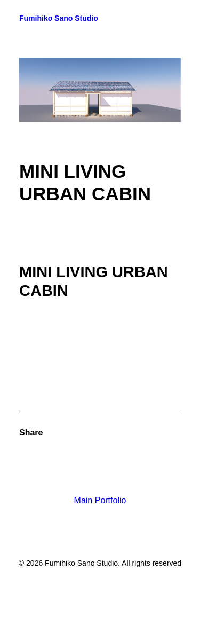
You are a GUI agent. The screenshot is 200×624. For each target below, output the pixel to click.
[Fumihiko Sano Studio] (58, 18)
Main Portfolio (100, 500)
